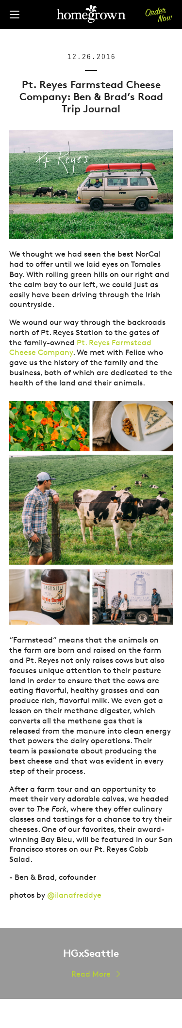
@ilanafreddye (74, 895)
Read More (91, 974)
